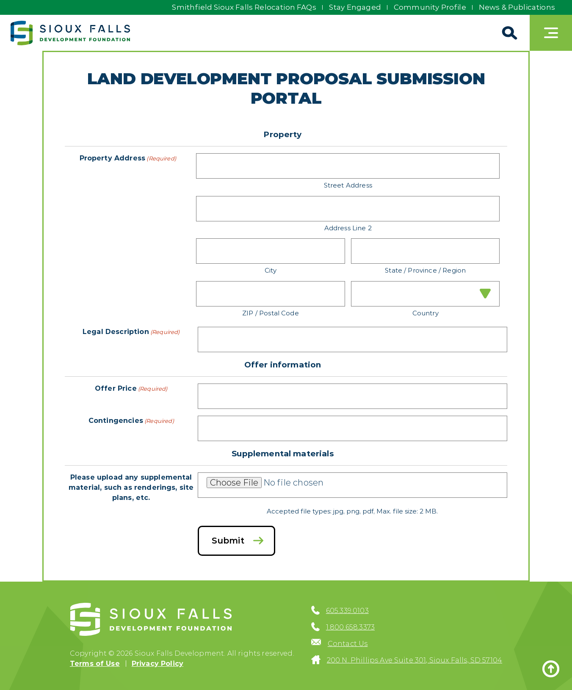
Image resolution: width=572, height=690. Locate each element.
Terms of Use (95, 664)
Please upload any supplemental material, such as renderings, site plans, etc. (131, 487)
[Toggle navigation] (551, 33)
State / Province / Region (425, 270)
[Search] (508, 33)
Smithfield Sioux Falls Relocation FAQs (244, 7)
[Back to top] (550, 668)
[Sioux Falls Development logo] (70, 33)
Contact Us (348, 644)
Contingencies (131, 421)
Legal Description (131, 332)
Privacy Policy (157, 664)
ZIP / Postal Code (270, 313)
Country (425, 313)
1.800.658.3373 (350, 627)
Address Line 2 (348, 228)
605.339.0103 (347, 611)
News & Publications (517, 7)
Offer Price (131, 388)
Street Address (348, 185)
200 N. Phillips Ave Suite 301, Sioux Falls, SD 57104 (414, 660)
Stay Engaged (355, 7)
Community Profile (430, 7)
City (271, 270)
